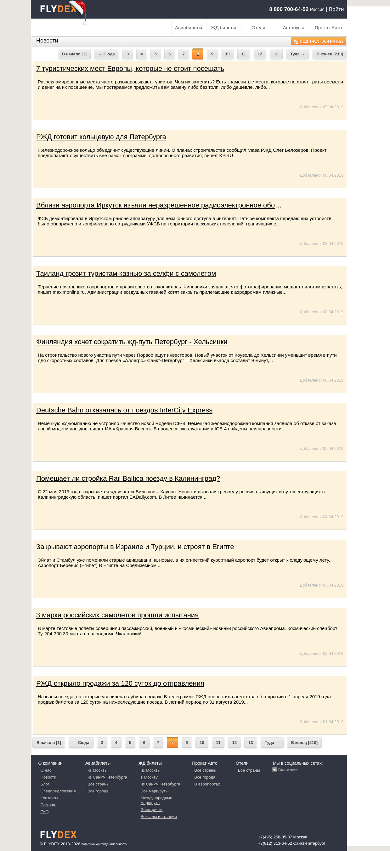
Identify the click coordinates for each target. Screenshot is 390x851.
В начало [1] (74, 54)
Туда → (297, 54)
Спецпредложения (58, 791)
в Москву (149, 777)
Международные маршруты (156, 800)
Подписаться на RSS (319, 41)
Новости (48, 777)
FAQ (45, 811)
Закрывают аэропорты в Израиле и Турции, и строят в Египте (135, 547)
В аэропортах (207, 784)
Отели (258, 27)
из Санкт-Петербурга (107, 777)
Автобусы (293, 27)
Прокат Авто (328, 27)
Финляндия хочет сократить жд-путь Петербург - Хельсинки (132, 342)
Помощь (48, 805)
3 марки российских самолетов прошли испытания (117, 615)
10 (227, 54)
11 (243, 54)
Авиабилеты (188, 27)
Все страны (98, 784)
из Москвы (97, 770)
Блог (45, 784)
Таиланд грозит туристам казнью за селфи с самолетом (126, 273)
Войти (336, 9)
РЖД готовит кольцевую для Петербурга (101, 137)
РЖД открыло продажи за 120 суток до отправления (120, 683)
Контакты (49, 798)
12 (260, 54)
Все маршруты (155, 791)
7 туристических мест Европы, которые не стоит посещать (130, 68)
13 (276, 54)
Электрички (152, 809)
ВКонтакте (288, 770)
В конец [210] (330, 54)
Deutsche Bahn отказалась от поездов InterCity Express (124, 410)
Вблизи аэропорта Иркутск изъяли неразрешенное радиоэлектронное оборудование (172, 205)
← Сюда (106, 54)
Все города (98, 791)
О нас (46, 770)
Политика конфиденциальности (104, 844)
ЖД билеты (223, 27)
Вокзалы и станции (159, 816)
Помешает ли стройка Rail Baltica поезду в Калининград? (128, 478)
